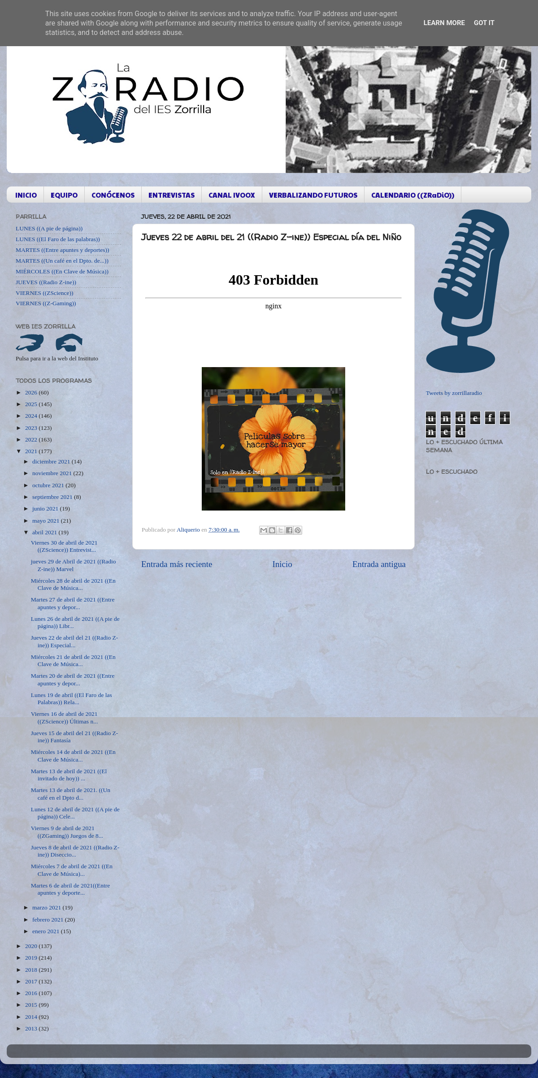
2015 (32, 1004)
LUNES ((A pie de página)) (49, 228)
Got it (484, 23)
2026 (32, 392)
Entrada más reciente (176, 564)
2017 (32, 981)
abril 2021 (45, 532)
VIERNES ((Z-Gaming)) (46, 303)
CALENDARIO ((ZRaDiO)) (412, 194)
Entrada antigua (379, 564)
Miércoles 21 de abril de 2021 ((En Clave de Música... (73, 660)
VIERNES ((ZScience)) (45, 293)
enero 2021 (46, 931)
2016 (32, 993)
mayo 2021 (46, 520)
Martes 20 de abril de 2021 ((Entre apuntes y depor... (73, 679)
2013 (32, 1028)
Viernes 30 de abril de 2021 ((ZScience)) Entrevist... (64, 546)
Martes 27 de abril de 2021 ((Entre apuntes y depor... (73, 603)
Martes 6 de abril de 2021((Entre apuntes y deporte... (70, 889)
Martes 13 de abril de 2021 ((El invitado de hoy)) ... (69, 775)
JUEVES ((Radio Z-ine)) (46, 282)
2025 (32, 404)
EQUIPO (64, 194)
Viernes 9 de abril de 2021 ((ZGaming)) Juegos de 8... (67, 832)
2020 (32, 946)
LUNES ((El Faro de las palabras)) (58, 239)
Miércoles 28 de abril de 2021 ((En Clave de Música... (73, 584)
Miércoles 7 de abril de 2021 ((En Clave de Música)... (72, 870)
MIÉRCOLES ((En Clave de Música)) (62, 271)
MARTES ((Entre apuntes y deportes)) (62, 250)
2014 (32, 1016)
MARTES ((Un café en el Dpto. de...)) (62, 260)
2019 (32, 957)
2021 (32, 451)
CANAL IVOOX (231, 194)
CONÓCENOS (112, 194)
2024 (32, 415)
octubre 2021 (48, 485)
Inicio (282, 564)
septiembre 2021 (53, 497)
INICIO (26, 194)
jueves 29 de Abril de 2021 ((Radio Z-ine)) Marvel (73, 565)
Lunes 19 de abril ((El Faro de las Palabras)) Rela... (71, 699)
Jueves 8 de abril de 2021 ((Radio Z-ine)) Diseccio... (75, 851)
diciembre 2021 (52, 461)
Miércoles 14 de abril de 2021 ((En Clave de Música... (73, 755)
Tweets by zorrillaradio (454, 393)
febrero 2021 (48, 919)
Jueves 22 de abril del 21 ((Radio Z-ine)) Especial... (74, 641)
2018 (32, 969)
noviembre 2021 (52, 473)
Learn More (444, 23)
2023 (32, 427)
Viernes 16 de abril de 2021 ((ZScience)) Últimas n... (64, 717)
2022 (32, 439)
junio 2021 (46, 508)
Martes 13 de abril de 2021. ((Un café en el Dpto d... (70, 794)
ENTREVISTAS (171, 194)
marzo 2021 (47, 907)
